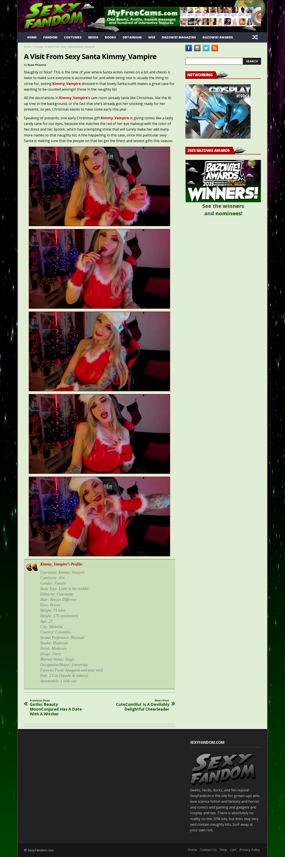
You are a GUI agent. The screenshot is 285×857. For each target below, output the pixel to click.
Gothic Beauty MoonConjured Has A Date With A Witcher (59, 707)
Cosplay (38, 47)
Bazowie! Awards (218, 37)
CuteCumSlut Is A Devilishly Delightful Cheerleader (140, 705)
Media (93, 37)
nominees (228, 213)
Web (151, 37)
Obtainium (132, 37)
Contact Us (208, 849)
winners (233, 205)
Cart (233, 849)
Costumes (73, 37)
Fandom (50, 37)
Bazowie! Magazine (179, 37)
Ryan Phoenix (37, 65)
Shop (223, 849)
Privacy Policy (250, 849)
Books (110, 37)
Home (32, 37)
